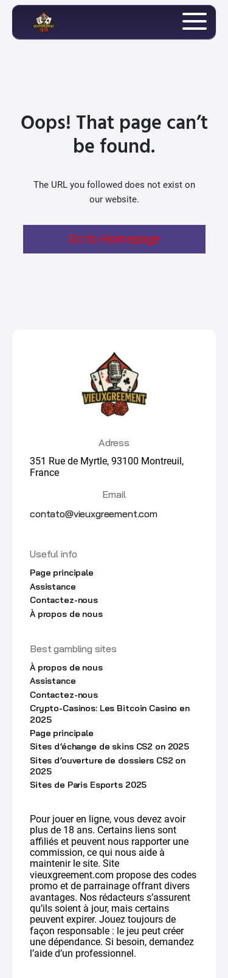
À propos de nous (66, 613)
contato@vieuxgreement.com (93, 514)
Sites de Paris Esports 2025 (88, 784)
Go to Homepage (114, 239)
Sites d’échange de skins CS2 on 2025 (109, 746)
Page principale (62, 572)
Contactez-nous (64, 599)
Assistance (53, 586)
